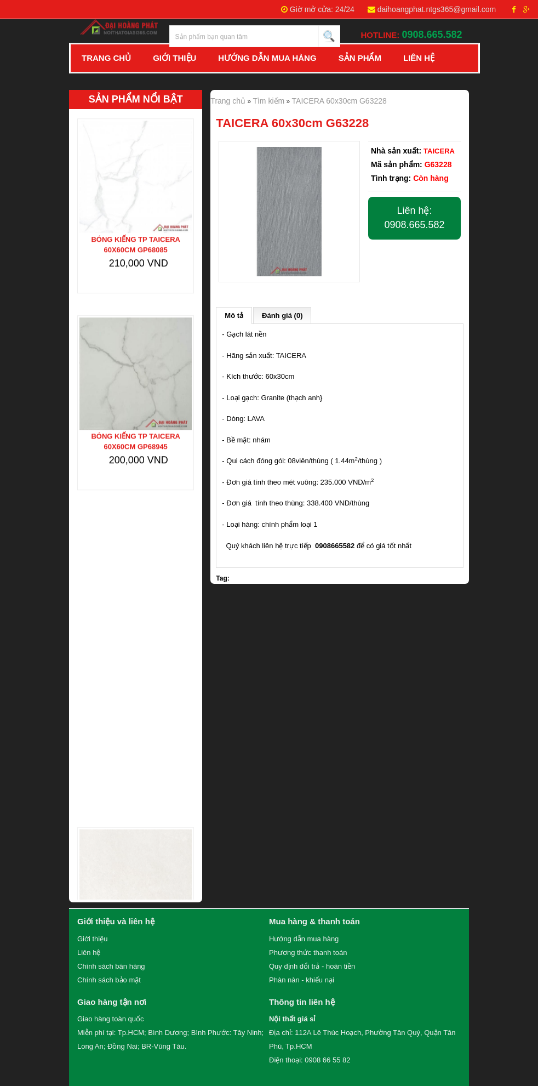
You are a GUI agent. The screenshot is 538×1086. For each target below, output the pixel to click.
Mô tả (234, 315)
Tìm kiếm (268, 100)
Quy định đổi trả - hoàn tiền (312, 966)
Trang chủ (106, 57)
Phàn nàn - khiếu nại (301, 980)
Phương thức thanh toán (308, 952)
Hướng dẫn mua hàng (304, 939)
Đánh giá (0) (282, 315)
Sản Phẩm (360, 57)
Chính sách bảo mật (109, 980)
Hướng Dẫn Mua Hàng (267, 57)
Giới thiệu (92, 939)
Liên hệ (418, 57)
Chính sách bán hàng (111, 966)
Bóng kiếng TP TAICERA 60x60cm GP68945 (135, 434)
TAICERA (439, 151)
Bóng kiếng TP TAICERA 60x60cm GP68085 (135, 237)
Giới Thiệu (174, 57)
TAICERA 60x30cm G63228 (339, 100)
